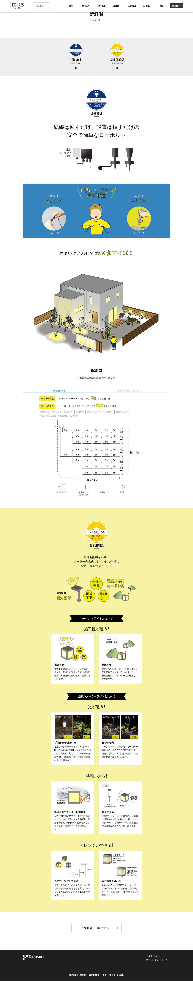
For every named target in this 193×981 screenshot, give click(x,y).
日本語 (40, 5)
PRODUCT (101, 5)
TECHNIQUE (131, 5)
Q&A (161, 5)
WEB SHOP (176, 6)
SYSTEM (116, 5)
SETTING (146, 5)
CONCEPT (86, 5)
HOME (70, 5)
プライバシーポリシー (158, 960)
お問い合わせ (153, 956)
